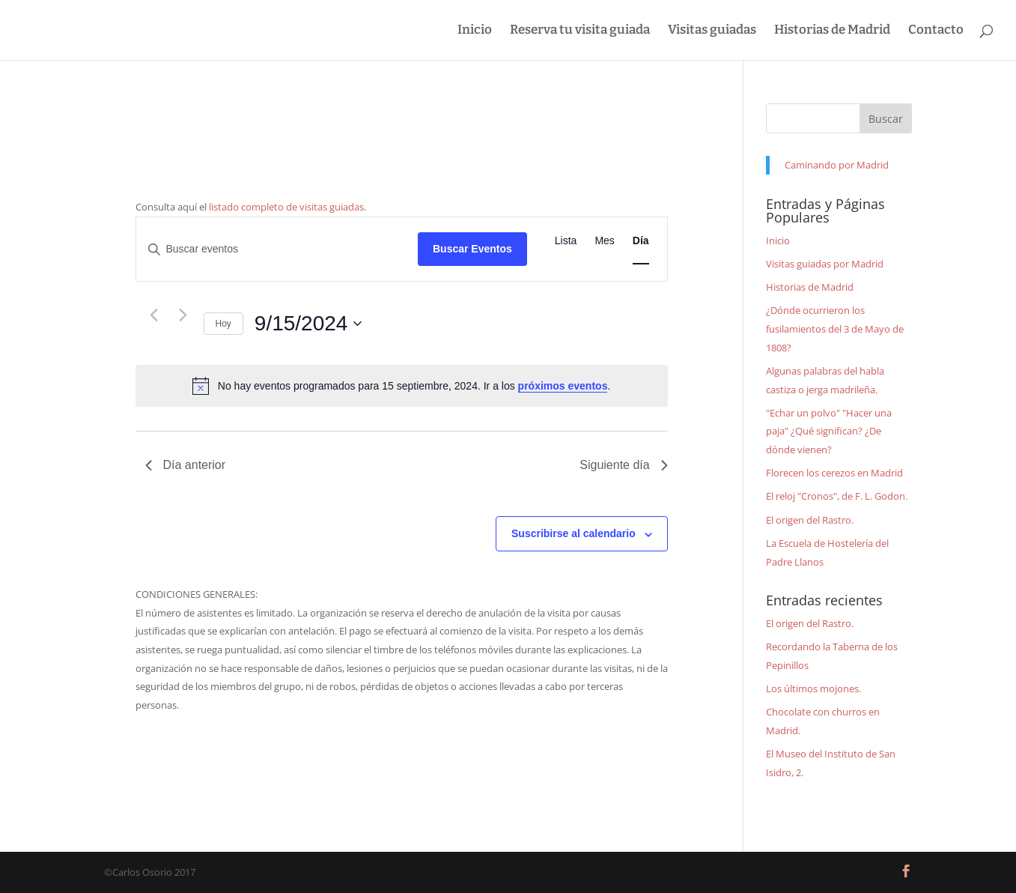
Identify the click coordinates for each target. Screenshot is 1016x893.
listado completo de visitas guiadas (286, 207)
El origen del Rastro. (810, 520)
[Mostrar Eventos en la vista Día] (641, 240)
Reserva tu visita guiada (580, 31)
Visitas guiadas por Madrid (824, 263)
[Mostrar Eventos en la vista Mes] (604, 240)
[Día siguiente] (183, 315)
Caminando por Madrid (837, 165)
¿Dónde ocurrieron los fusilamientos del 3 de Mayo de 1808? (835, 328)
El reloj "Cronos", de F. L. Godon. (836, 496)
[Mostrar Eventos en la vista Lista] (566, 240)
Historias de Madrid (832, 31)
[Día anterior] (154, 315)
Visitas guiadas (712, 31)
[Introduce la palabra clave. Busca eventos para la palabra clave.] (277, 249)
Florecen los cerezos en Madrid (834, 472)
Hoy (223, 323)
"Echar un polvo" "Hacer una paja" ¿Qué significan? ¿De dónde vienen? (829, 431)
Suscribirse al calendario (573, 533)
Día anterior (185, 464)
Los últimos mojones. (813, 688)
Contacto (936, 31)
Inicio (474, 31)
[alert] (402, 386)
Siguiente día (623, 464)
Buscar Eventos (472, 249)
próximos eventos (563, 386)
